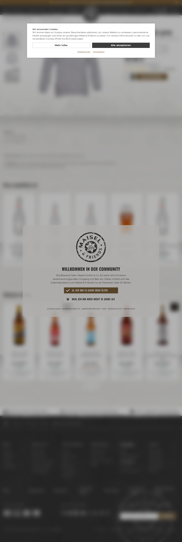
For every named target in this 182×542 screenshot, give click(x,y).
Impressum (99, 51)
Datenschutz (83, 51)
